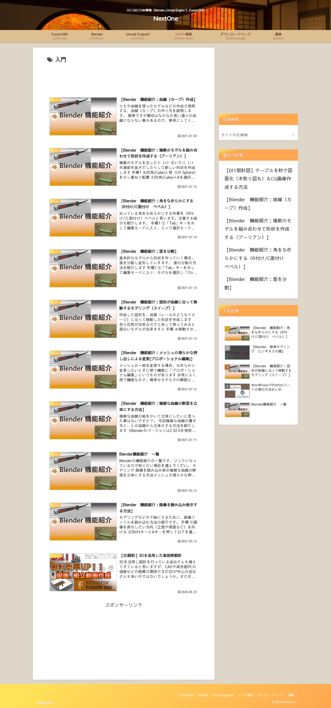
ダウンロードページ (270, 695)
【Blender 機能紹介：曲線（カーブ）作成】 (258, 203)
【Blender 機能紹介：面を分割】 (255, 283)
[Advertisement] (123, 77)
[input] (258, 135)
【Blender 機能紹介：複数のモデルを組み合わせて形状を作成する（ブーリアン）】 (258, 228)
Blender (203, 695)
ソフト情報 (245, 695)
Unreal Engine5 (223, 695)
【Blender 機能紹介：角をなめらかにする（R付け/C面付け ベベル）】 (258, 258)
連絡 (291, 695)
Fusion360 (186, 695)
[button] (293, 134)
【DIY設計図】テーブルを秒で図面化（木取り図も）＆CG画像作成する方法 (258, 178)
